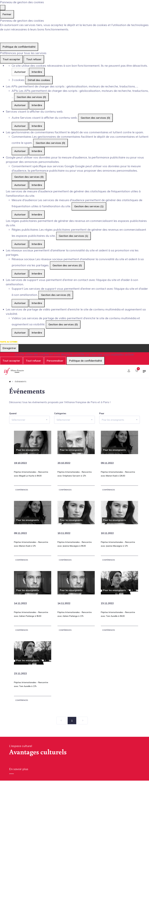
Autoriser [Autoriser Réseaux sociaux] (20, 273)
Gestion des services (31, 97)
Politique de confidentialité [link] (19, 46)
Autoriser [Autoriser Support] (20, 303)
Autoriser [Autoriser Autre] (20, 126)
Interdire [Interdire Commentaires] (37, 151)
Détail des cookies (39, 80)
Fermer (7, 14)
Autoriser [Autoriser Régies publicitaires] (20, 244)
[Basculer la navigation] (144, 372)
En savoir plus (18, 769)
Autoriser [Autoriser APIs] (20, 105)
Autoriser (20, 72)
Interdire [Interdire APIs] (37, 105)
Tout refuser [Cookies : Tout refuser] (33, 59)
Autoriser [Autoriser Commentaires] (20, 151)
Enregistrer (9, 348)
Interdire (37, 72)
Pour (101, 413)
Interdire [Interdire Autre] (37, 126)
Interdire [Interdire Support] (37, 303)
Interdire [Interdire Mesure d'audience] (37, 214)
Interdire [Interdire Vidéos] (37, 332)
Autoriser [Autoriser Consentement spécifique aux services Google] (20, 185)
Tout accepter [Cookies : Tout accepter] (11, 59)
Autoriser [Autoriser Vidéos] (20, 332)
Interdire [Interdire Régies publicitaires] (37, 244)
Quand (12, 413)
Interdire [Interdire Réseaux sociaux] (37, 273)
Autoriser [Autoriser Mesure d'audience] (20, 214)
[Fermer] (2, 7)
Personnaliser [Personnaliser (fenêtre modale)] (55, 360)
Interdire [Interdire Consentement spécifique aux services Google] (37, 185)
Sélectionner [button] (18, 419)
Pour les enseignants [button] (113, 419)
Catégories (60, 413)
